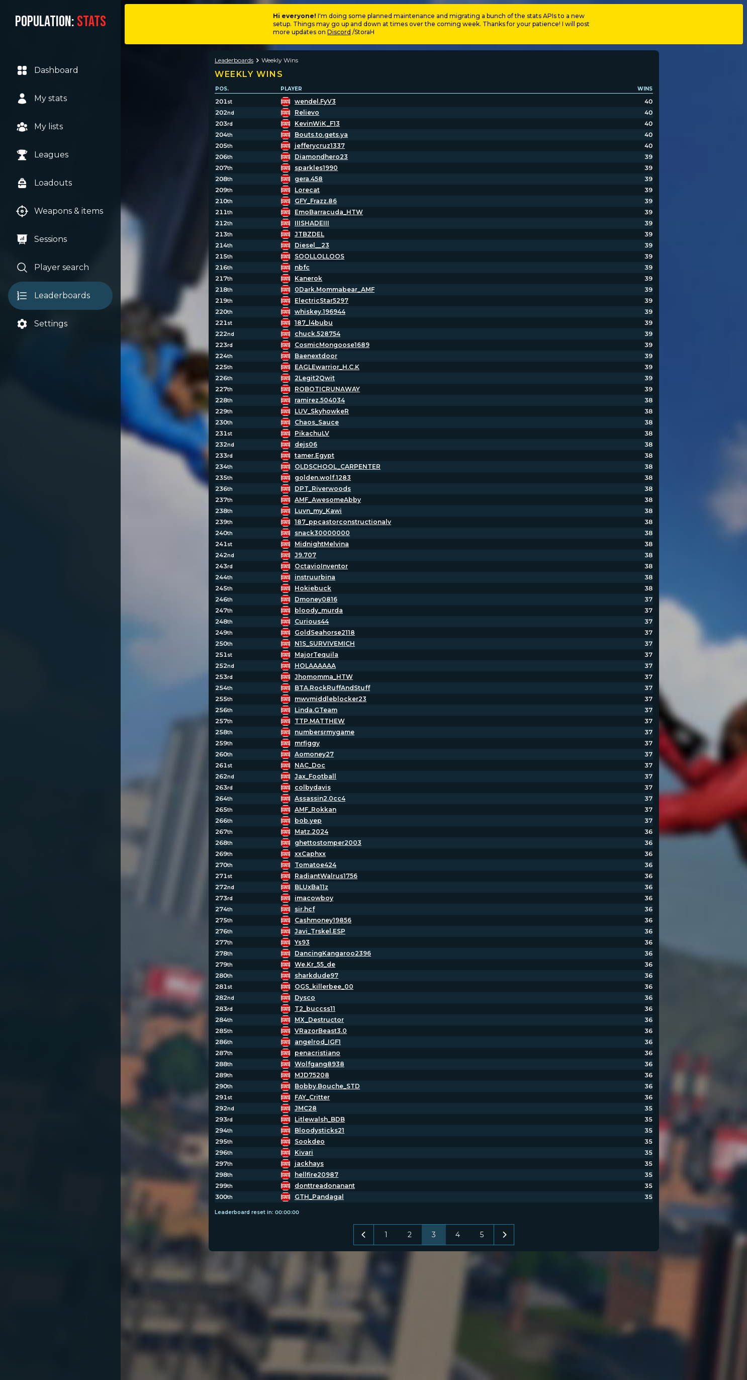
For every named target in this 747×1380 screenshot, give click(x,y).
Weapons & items (59, 211)
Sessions (41, 239)
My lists (39, 127)
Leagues (42, 155)
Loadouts (44, 183)
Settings (41, 324)
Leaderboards (53, 296)
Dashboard (47, 70)
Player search (52, 268)
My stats (41, 99)
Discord (339, 32)
